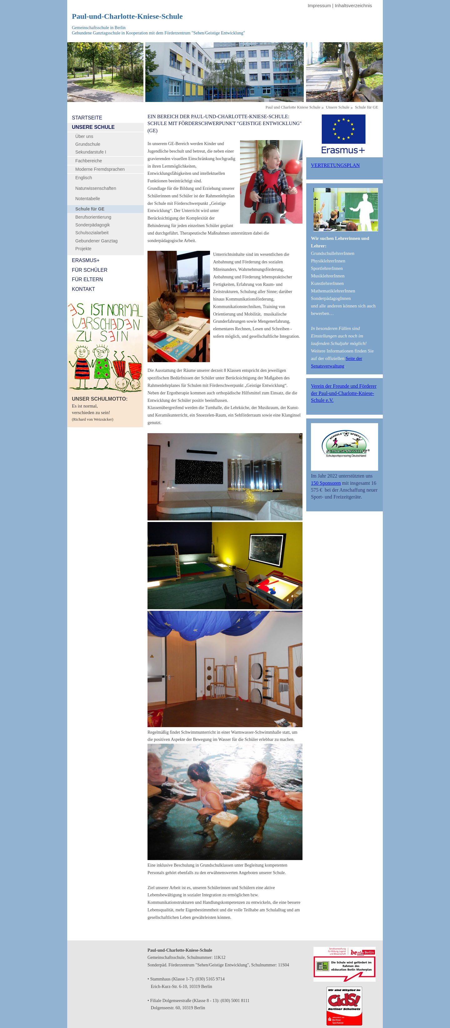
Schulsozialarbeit (91, 232)
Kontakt (83, 289)
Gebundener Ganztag (96, 240)
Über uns (84, 136)
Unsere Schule (93, 127)
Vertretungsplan (335, 165)
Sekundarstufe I (90, 151)
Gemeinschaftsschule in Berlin (99, 27)
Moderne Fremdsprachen (100, 169)
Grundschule (87, 144)
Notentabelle (87, 198)
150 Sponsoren (326, 483)
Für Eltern (87, 279)
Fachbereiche (88, 160)
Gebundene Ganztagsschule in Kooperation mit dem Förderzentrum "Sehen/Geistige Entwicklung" (158, 33)
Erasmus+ (85, 260)
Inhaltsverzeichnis (353, 5)
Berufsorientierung (93, 217)
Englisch (83, 177)
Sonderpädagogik (92, 224)
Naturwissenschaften (95, 188)
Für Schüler (90, 270)
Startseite (87, 117)
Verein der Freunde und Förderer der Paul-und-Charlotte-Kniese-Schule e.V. (344, 393)
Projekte (83, 248)
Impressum (319, 5)
